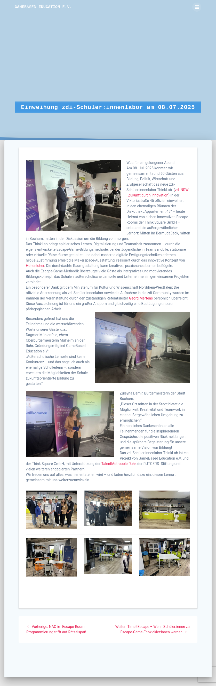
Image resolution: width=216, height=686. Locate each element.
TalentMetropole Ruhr (118, 464)
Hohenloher (35, 266)
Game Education (43, 7)
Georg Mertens (141, 298)
